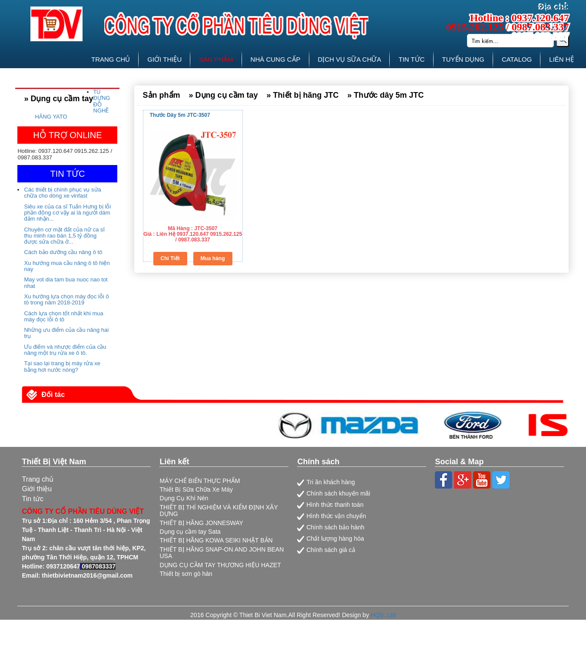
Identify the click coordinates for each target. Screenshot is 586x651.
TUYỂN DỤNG (463, 59)
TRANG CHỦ (110, 59)
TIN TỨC (411, 59)
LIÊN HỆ (561, 59)
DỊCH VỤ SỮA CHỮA (349, 59)
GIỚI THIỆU (164, 59)
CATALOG (517, 59)
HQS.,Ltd (383, 614)
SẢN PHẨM (216, 59)
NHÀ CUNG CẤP (276, 59)
